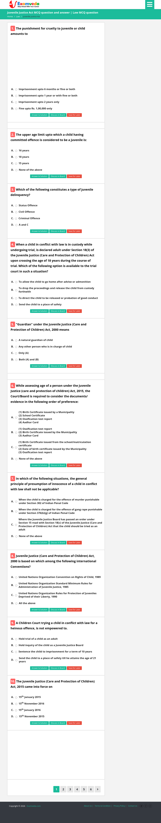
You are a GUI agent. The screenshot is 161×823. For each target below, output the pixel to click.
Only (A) (24, 353)
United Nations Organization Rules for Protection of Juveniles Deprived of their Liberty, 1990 (58, 595)
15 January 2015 (30, 697)
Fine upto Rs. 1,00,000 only (35, 108)
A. (12, 89)
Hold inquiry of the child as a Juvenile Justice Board (51, 645)
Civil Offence (27, 211)
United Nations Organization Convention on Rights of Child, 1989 (60, 577)
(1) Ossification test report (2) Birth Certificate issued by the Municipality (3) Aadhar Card (48, 432)
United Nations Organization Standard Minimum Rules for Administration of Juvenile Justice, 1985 (55, 585)
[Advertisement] (57, 64)
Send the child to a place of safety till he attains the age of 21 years (57, 659)
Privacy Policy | (120, 806)
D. (12, 108)
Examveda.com (33, 806)
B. (12, 95)
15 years (24, 163)
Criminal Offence (29, 218)
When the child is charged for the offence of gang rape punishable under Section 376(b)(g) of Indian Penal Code (60, 511)
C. (12, 102)
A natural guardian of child (36, 340)
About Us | (88, 806)
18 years (24, 157)
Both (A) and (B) (29, 359)
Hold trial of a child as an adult (38, 638)
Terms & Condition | (103, 806)
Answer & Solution (39, 115)
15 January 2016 (30, 710)
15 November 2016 (31, 703)
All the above (27, 603)
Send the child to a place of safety (40, 304)
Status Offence (28, 205)
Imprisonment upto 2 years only (39, 102)
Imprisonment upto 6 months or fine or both (47, 89)
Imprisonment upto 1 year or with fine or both (48, 95)
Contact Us (132, 806)
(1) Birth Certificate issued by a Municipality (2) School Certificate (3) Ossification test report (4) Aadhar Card (46, 417)
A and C (23, 224)
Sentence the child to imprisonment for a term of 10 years (55, 651)
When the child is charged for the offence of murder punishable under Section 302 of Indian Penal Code (59, 501)
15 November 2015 (31, 716)
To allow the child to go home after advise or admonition (55, 281)
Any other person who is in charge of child (45, 346)
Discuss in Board (58, 115)
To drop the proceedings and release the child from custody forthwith (56, 289)
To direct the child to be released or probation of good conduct (58, 298)
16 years (24, 150)
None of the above (30, 169)
